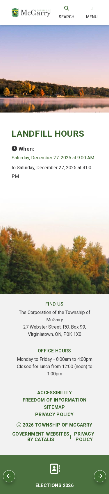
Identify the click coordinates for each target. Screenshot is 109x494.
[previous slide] (9, 476)
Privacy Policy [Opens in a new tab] (84, 436)
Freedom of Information (55, 400)
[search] (66, 12)
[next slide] (100, 476)
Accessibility (54, 392)
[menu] (91, 12)
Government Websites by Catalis (40, 436)
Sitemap (54, 407)
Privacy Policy (54, 414)
